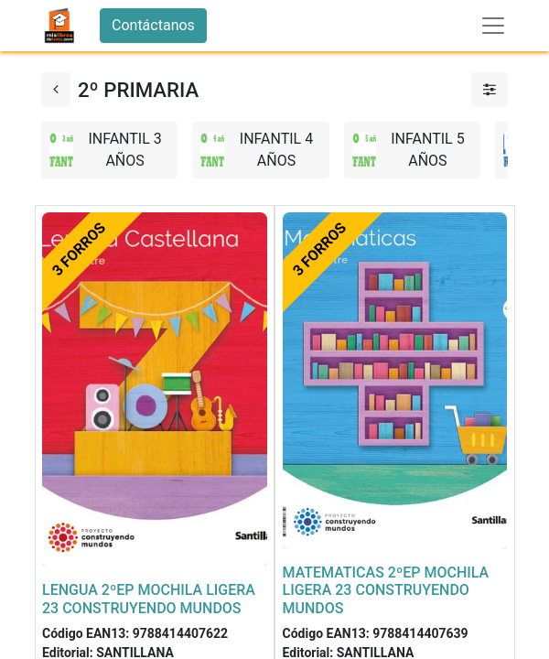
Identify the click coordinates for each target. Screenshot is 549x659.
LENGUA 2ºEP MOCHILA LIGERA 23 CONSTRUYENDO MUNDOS (148, 598)
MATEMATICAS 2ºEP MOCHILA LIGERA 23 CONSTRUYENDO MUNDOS (386, 590)
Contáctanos (153, 25)
